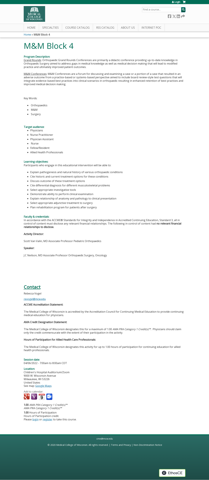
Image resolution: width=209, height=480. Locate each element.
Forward (182, 16)
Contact (32, 287)
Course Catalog (77, 27)
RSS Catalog (105, 27)
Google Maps (43, 386)
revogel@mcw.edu (35, 299)
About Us (128, 27)
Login (177, 2)
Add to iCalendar (41, 396)
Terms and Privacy (121, 444)
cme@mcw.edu (104, 438)
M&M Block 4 (42, 34)
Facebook (169, 16)
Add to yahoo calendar (34, 397)
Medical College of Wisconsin (71, 444)
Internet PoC (151, 27)
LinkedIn (178, 16)
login (35, 419)
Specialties (50, 27)
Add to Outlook (49, 397)
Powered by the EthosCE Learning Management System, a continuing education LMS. (172, 473)
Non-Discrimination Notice (148, 444)
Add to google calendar (27, 397)
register (47, 419)
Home (31, 27)
